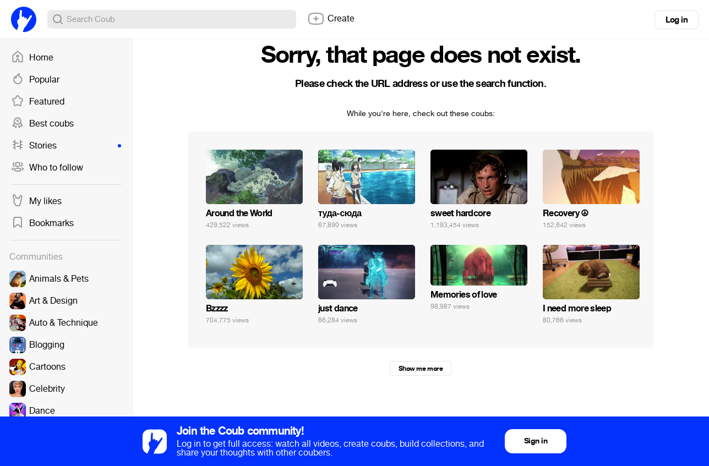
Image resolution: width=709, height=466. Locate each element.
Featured (37, 101)
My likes (36, 201)
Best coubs (42, 123)
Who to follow (47, 168)
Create (330, 19)
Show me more (421, 368)
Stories (66, 145)
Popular (35, 79)
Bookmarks (42, 223)
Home (32, 57)
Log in (677, 19)
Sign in (535, 441)
